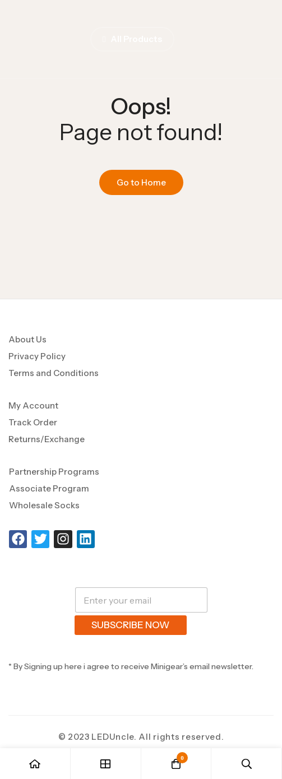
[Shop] (106, 763)
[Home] (35, 763)
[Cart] (176, 763)
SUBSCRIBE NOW (130, 624)
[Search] (246, 763)
